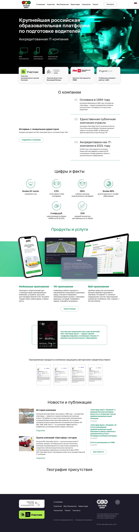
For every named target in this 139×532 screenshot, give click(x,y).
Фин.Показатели (63, 4)
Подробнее (40, 430)
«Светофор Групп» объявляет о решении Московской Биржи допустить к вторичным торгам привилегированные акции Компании (103, 414)
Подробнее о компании (31, 140)
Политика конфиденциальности (63, 520)
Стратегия (51, 4)
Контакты (76, 510)
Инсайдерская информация (83, 520)
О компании (40, 4)
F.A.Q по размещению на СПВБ (102, 442)
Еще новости (98, 452)
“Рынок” (95, 4)
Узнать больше (70, 309)
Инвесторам (75, 4)
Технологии (86, 4)
